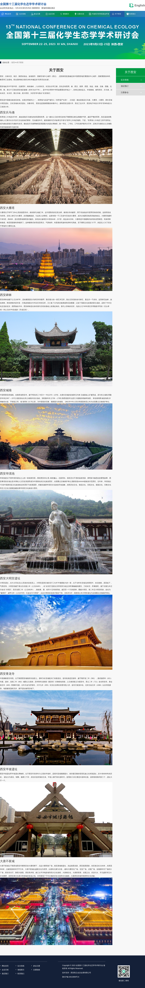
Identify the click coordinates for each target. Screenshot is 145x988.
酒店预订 (125, 86)
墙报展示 (66, 14)
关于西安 (118, 14)
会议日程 (51, 14)
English (137, 5)
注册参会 (125, 92)
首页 (13, 62)
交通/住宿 (80, 14)
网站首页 (8, 14)
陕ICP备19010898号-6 (71, 977)
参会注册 (37, 14)
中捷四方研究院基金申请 (100, 14)
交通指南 (36, 970)
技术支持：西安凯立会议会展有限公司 (76, 973)
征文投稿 (22, 14)
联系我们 (132, 14)
